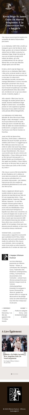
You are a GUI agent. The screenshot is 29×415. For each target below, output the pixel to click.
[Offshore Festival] (8, 6)
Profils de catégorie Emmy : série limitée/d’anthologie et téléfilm (21, 312)
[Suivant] (25, 354)
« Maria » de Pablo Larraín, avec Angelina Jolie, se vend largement (14, 356)
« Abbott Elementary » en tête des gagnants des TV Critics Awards (7, 314)
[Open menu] (24, 6)
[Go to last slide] (4, 354)
